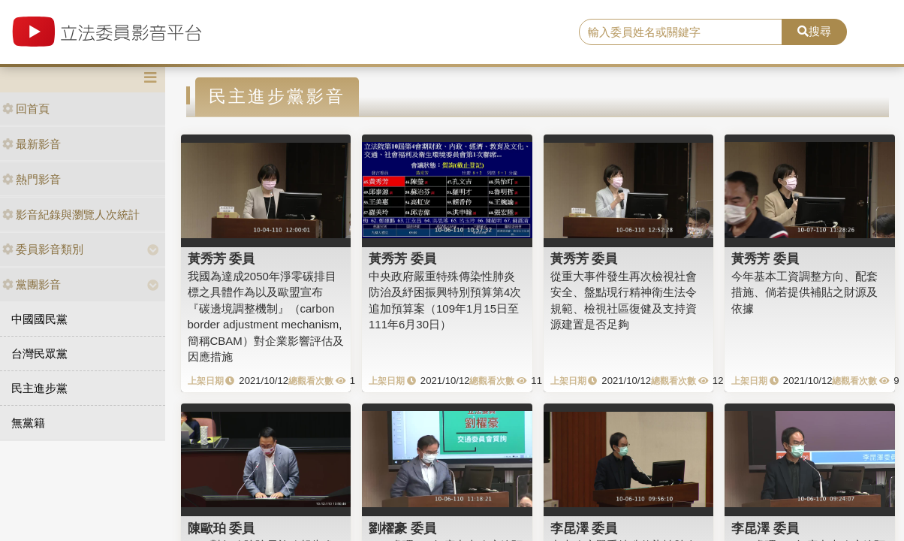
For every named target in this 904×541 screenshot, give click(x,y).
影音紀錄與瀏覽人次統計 (71, 214)
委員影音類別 (42, 249)
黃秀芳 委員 (221, 258)
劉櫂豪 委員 (402, 528)
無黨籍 (28, 422)
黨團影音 (31, 284)
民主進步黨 (39, 388)
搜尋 (814, 31)
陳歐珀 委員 (221, 528)
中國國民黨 (39, 319)
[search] (680, 32)
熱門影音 (31, 179)
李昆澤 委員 (584, 528)
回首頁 (26, 108)
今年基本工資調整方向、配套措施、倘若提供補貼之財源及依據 (804, 292)
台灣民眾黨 (39, 353)
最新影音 (31, 144)
